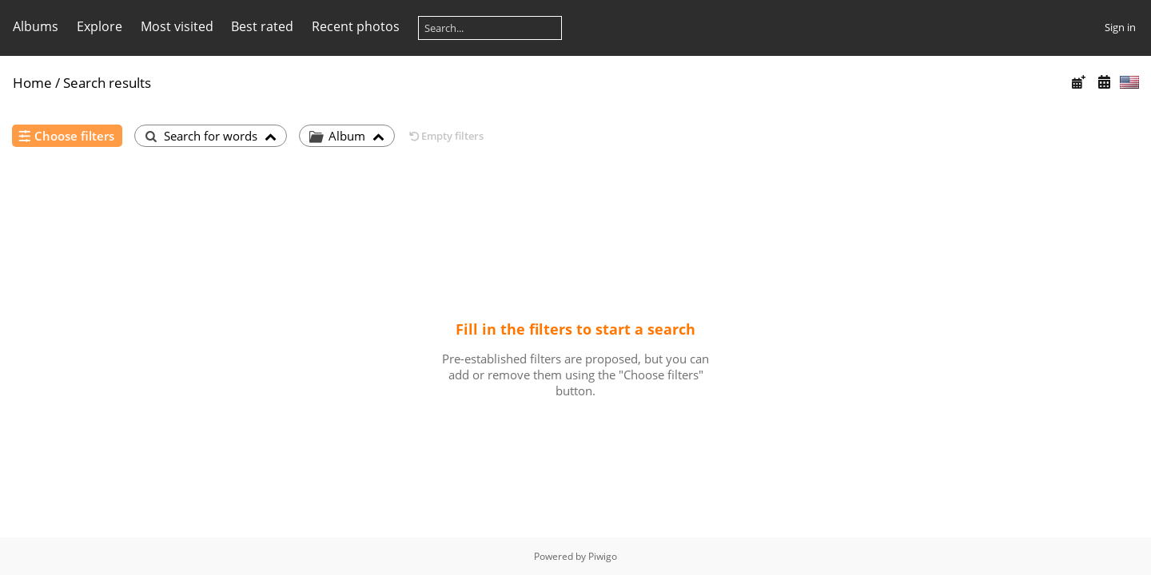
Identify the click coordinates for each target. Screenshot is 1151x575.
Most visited (177, 26)
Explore (99, 26)
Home (32, 82)
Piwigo (602, 556)
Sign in (1120, 27)
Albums (35, 26)
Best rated (262, 26)
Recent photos (356, 26)
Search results (107, 82)
